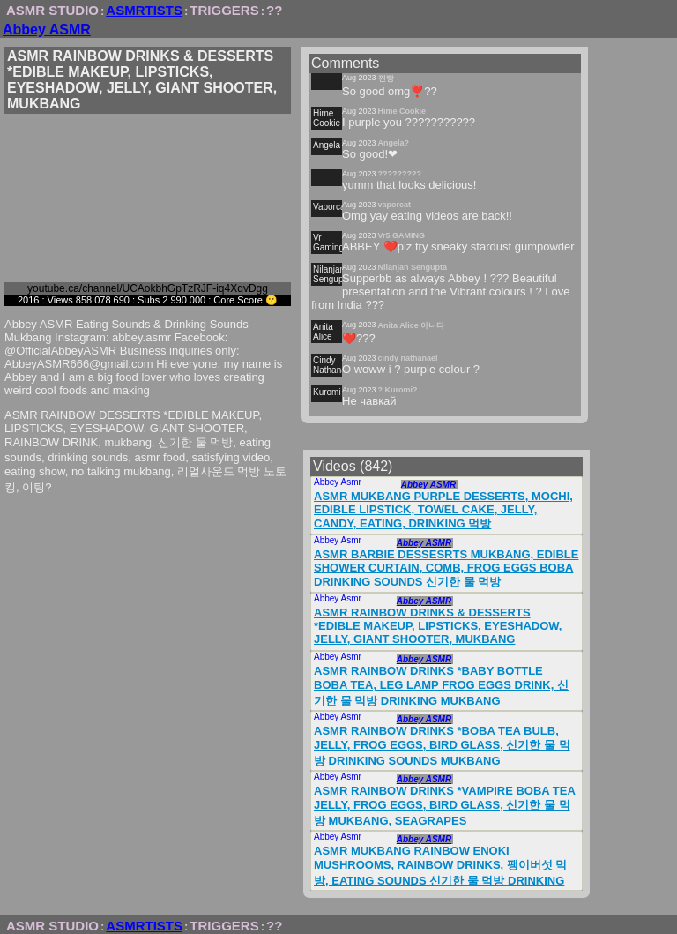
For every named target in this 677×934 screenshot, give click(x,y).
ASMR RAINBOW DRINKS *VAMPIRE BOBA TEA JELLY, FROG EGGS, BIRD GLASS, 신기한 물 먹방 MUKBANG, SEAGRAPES (445, 805)
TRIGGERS (224, 10)
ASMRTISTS (144, 10)
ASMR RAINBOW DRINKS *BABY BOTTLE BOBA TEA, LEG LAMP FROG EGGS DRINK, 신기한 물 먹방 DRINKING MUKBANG (441, 685)
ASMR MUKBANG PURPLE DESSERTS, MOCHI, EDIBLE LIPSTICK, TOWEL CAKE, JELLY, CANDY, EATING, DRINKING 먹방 (443, 509)
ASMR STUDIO (52, 10)
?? (274, 10)
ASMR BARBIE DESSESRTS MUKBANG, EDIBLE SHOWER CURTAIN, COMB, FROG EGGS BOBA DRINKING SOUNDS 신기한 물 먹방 (446, 568)
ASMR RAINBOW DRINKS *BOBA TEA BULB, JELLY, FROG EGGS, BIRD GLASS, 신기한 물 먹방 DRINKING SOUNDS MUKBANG (442, 745)
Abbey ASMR (47, 29)
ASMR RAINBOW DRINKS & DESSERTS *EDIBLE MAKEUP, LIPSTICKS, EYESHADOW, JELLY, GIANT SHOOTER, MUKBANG (438, 626)
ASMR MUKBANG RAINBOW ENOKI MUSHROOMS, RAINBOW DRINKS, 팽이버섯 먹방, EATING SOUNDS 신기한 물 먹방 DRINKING (440, 865)
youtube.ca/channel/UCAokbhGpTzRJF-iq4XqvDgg (147, 288)
